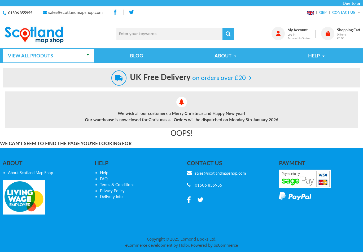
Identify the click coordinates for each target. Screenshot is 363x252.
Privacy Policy (112, 190)
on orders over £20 (188, 77)
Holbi (184, 245)
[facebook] (115, 12)
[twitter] (131, 12)
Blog (136, 55)
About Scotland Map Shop (30, 172)
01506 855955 (20, 13)
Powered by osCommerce (214, 245)
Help (104, 172)
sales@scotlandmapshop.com (75, 12)
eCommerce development (148, 245)
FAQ (104, 178)
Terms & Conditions (117, 184)
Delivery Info (111, 196)
